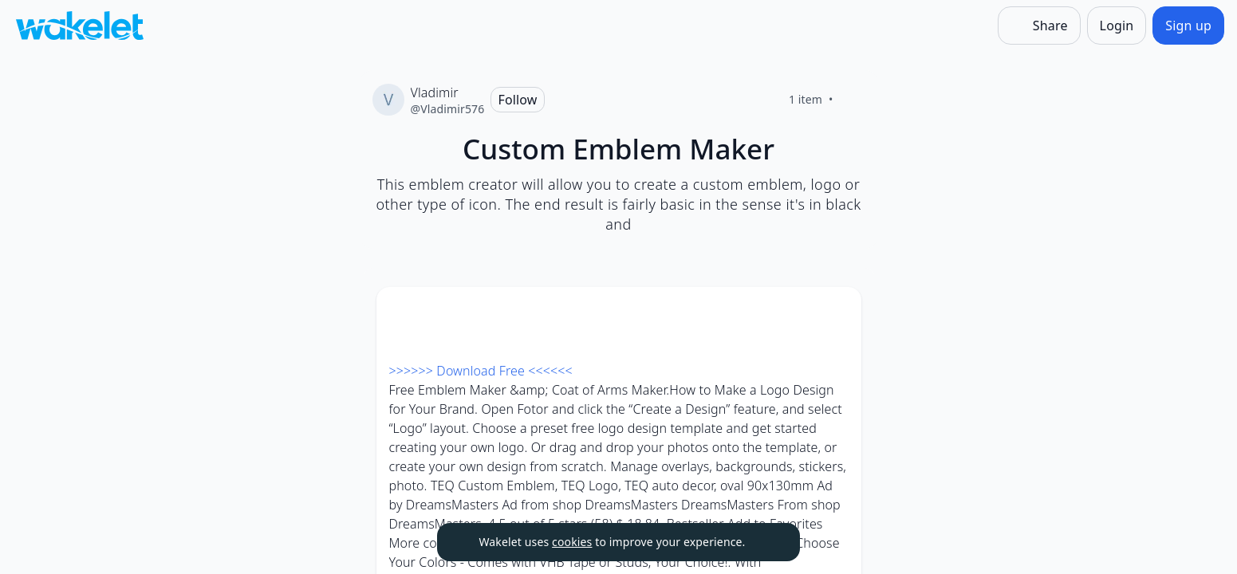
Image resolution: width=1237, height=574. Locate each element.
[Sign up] (1188, 25)
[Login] (1117, 25)
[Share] (1039, 25)
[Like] (852, 99)
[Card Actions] (836, 312)
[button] (836, 314)
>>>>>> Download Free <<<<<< (481, 370)
